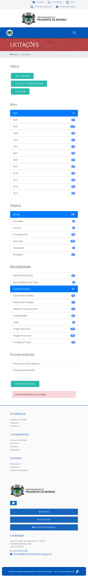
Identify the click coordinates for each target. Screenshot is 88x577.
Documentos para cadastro (26, 362)
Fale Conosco (15, 463)
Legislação (14, 422)
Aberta (22, 75)
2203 (20, 91)
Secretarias (14, 425)
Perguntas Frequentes (19, 469)
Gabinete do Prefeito (18, 419)
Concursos (14, 442)
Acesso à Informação (18, 439)
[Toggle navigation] (74, 32)
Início (14, 53)
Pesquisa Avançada (25, 383)
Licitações (14, 446)
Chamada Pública (29, 83)
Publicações (15, 449)
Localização (15, 466)
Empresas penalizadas (24, 369)
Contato (44, 511)
